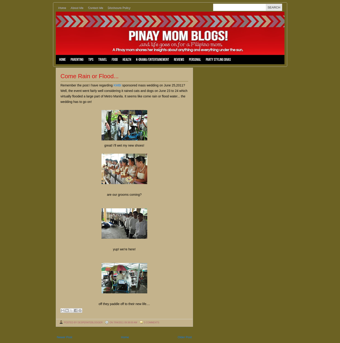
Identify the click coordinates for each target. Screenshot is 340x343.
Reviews (179, 59)
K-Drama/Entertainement (152, 59)
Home (62, 7)
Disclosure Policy (118, 7)
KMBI (117, 85)
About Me (76, 7)
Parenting (77, 59)
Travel (102, 59)
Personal (195, 59)
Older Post (185, 337)
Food (115, 59)
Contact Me (95, 7)
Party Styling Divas (218, 59)
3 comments (151, 322)
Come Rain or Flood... (90, 76)
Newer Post (64, 337)
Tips (90, 59)
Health (127, 59)
